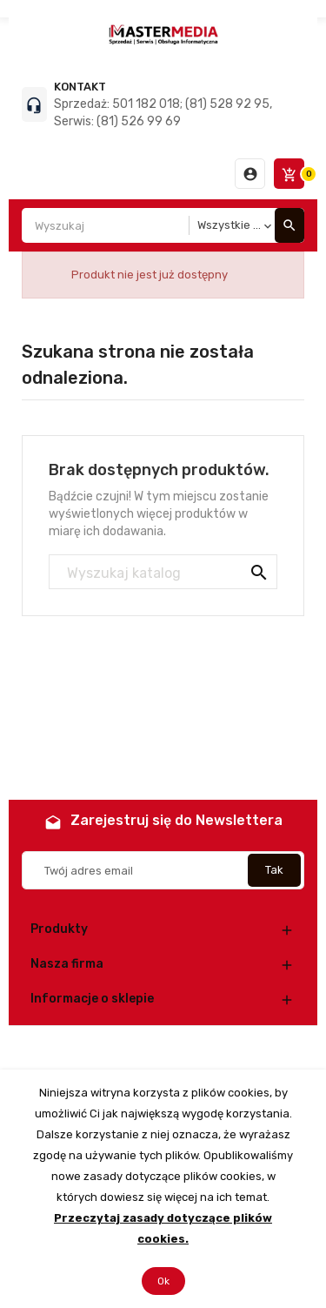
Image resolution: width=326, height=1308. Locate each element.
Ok (163, 1281)
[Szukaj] (163, 572)
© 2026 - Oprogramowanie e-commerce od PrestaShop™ (163, 1047)
